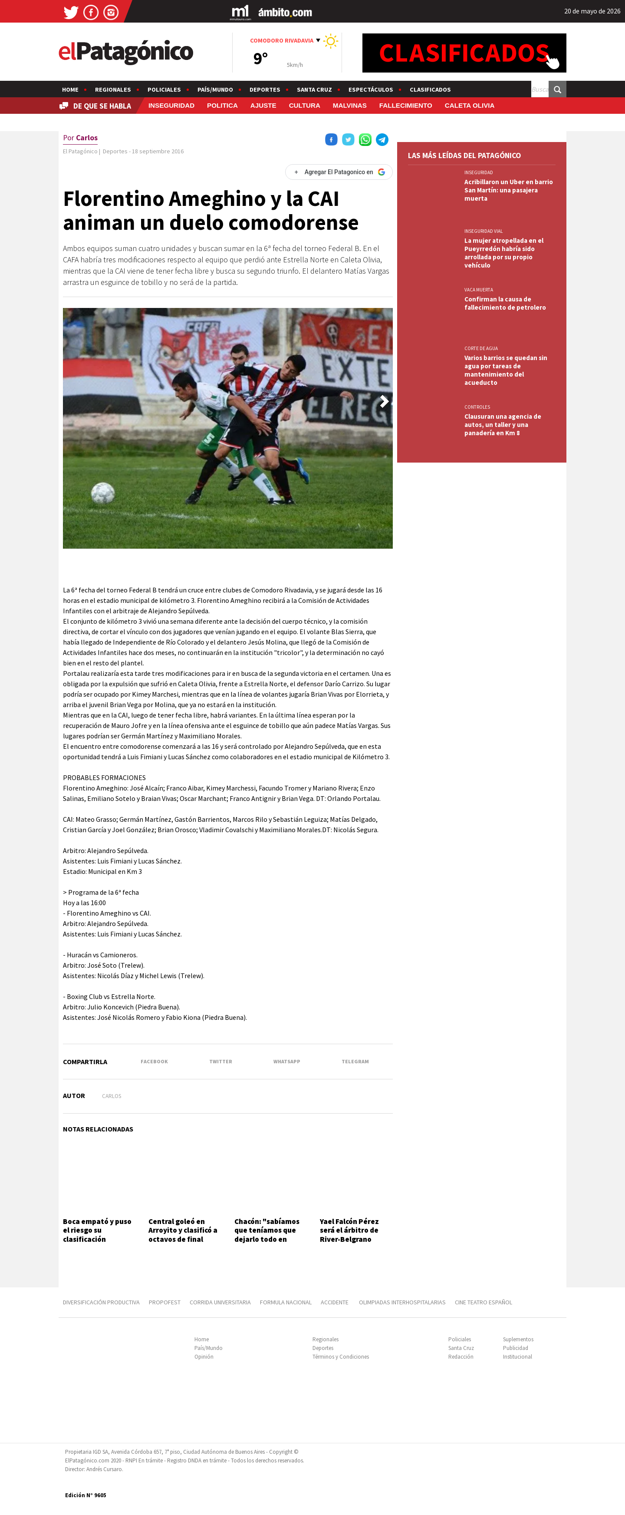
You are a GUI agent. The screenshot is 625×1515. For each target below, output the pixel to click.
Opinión (204, 1356)
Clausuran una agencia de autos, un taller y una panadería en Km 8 (502, 424)
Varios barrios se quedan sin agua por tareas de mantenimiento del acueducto (505, 370)
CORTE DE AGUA (481, 348)
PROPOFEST (165, 1302)
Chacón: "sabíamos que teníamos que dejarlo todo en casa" (266, 1235)
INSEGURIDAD (171, 105)
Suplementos (518, 1339)
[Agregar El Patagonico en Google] (339, 172)
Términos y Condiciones (340, 1356)
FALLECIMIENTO (405, 105)
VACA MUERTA (478, 290)
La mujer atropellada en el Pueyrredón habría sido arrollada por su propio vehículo (503, 252)
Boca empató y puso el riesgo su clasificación (97, 1230)
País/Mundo (215, 89)
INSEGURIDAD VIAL (483, 231)
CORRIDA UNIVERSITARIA (220, 1302)
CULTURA (304, 105)
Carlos (111, 1096)
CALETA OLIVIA (470, 105)
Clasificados (430, 89)
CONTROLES (477, 407)
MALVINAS (350, 105)
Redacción (461, 1356)
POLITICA (222, 105)
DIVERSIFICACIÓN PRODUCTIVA (101, 1302)
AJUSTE (263, 105)
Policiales (164, 89)
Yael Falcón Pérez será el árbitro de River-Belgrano (349, 1230)
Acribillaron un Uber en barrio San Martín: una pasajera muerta (508, 190)
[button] (384, 401)
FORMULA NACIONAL (286, 1302)
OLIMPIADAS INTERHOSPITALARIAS (402, 1302)
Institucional (517, 1356)
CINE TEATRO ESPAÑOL (483, 1302)
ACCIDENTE (335, 1302)
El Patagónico (80, 151)
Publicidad (515, 1348)
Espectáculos (371, 89)
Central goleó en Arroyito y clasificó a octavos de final (182, 1230)
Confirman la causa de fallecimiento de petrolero (506, 303)
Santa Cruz (314, 89)
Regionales (113, 89)
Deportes (265, 89)
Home (70, 89)
